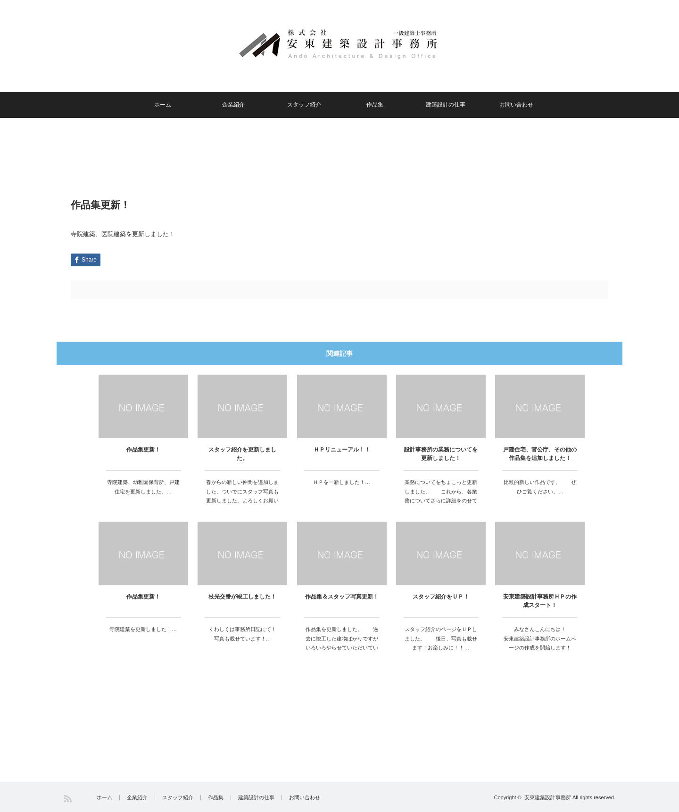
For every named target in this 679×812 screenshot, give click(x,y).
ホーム (162, 104)
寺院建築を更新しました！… (143, 629)
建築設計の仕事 (445, 104)
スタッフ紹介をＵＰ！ (441, 596)
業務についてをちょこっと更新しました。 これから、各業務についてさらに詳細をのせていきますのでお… (441, 496)
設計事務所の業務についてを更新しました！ (441, 453)
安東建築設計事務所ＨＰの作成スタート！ (540, 600)
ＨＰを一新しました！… (341, 482)
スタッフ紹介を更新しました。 (242, 453)
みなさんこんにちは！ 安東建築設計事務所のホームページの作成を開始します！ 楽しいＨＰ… (541, 643)
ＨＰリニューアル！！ (342, 449)
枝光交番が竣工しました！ (242, 596)
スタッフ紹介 (304, 104)
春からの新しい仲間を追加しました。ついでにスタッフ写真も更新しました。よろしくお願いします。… (242, 496)
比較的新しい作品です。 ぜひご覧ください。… (540, 486)
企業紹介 (233, 104)
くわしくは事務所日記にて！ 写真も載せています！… (245, 633)
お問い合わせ (516, 104)
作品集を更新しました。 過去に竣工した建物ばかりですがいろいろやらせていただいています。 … (342, 643)
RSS (68, 799)
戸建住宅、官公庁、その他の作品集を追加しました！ (540, 453)
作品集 (374, 104)
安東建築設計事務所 (547, 797)
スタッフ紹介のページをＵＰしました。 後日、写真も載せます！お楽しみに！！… (441, 638)
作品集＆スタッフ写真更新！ (342, 596)
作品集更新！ (143, 449)
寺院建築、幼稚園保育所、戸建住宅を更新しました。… (143, 486)
